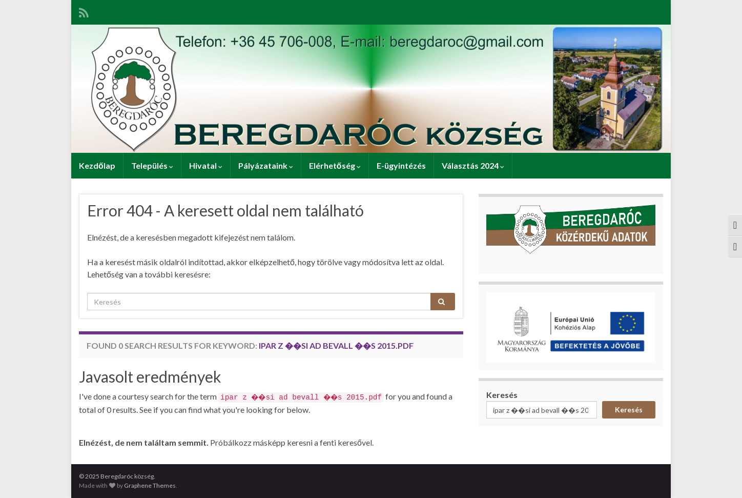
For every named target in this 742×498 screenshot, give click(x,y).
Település (152, 165)
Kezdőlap (97, 165)
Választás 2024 (473, 165)
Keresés (502, 395)
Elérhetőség (335, 165)
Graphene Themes (150, 485)
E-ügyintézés (401, 165)
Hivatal (205, 165)
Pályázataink (265, 165)
